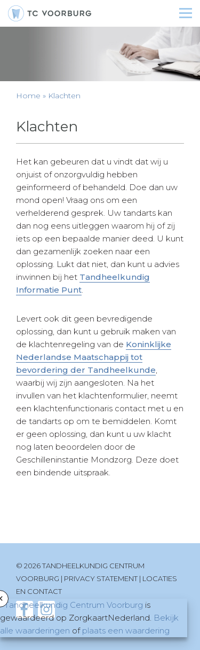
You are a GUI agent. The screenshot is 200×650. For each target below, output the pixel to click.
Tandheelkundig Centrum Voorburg (73, 605)
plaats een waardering (126, 630)
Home (28, 95)
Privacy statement (101, 578)
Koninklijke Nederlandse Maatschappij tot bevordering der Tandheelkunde (93, 357)
